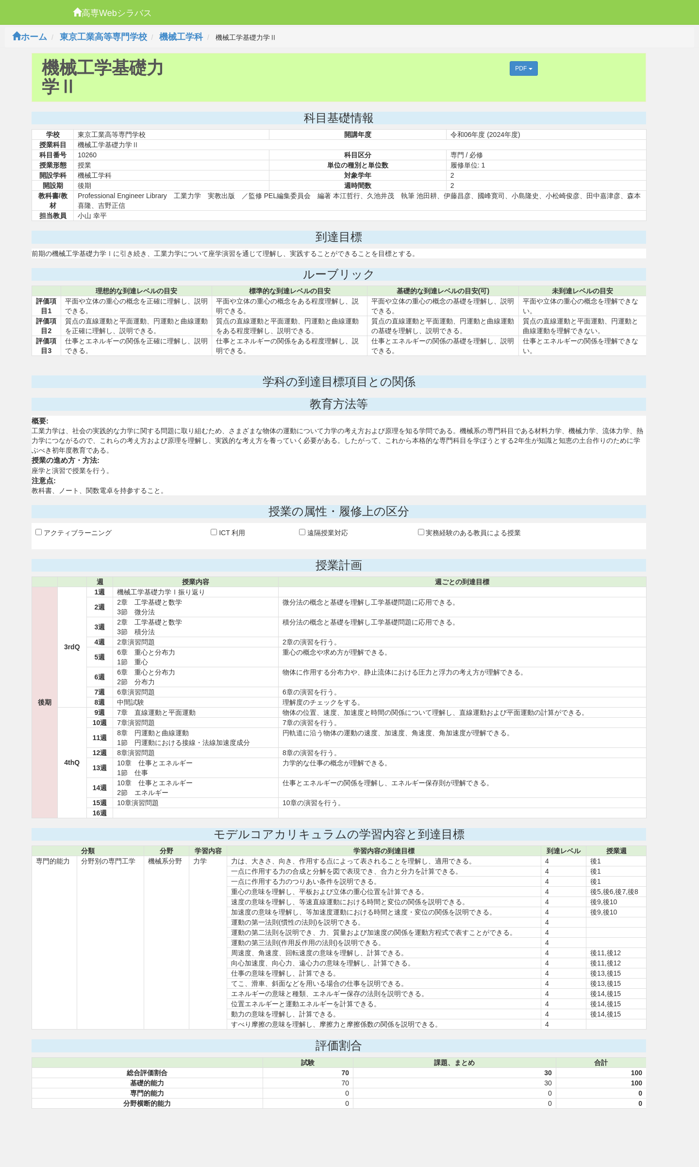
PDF (523, 68)
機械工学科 (181, 37)
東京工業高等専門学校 (103, 37)
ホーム (29, 37)
